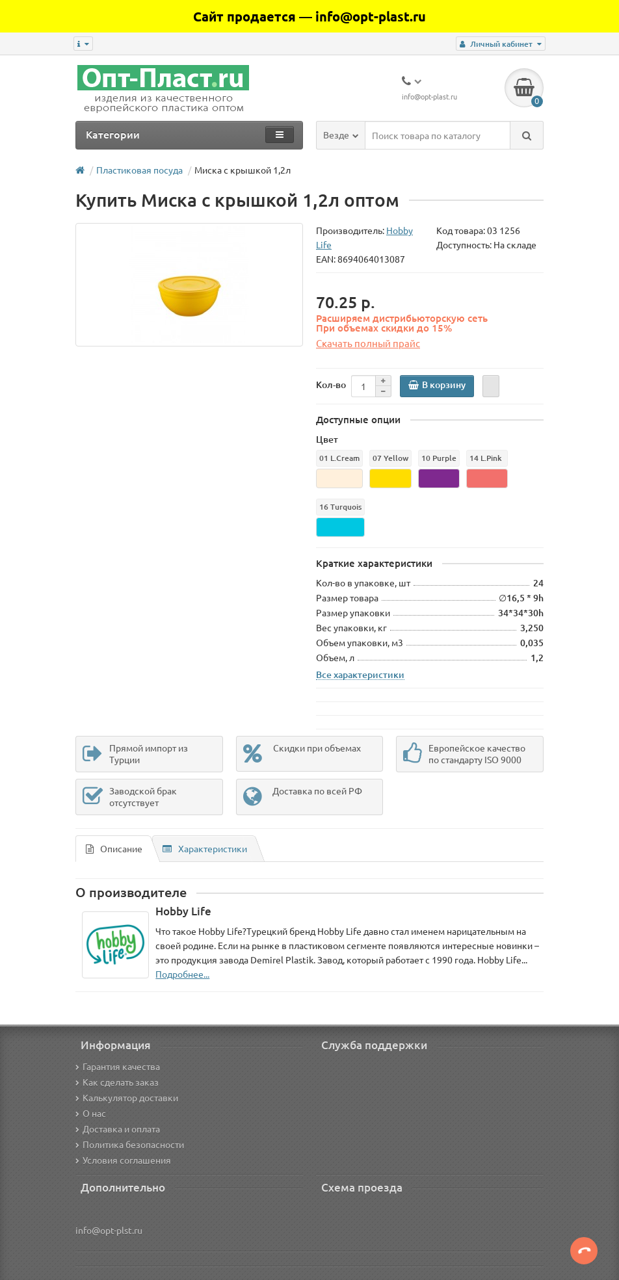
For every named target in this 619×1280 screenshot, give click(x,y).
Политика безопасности (129, 1144)
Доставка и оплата (117, 1128)
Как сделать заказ (117, 1082)
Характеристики (205, 848)
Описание (114, 848)
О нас (90, 1113)
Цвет (327, 439)
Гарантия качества (117, 1066)
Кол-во (331, 384)
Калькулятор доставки (126, 1097)
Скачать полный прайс (368, 343)
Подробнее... (182, 974)
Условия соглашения (123, 1160)
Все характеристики (360, 674)
